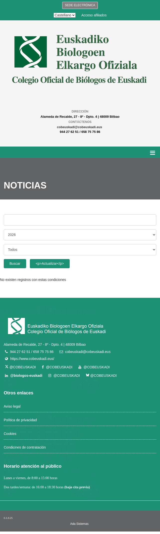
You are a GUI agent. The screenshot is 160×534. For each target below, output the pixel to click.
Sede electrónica (80, 5)
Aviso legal (12, 406)
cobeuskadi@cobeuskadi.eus (79, 127)
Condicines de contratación (25, 447)
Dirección (80, 111)
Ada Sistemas (79, 524)
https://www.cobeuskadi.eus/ (32, 359)
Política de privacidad (20, 420)
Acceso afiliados (94, 15)
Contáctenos (80, 122)
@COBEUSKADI (20, 367)
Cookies (10, 434)
